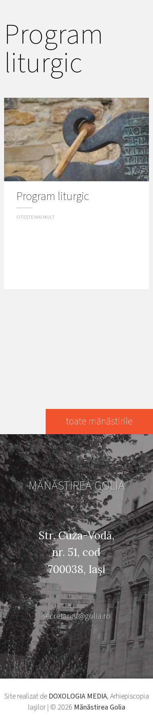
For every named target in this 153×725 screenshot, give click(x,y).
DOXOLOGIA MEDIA (78, 696)
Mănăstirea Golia (99, 707)
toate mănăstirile (99, 421)
